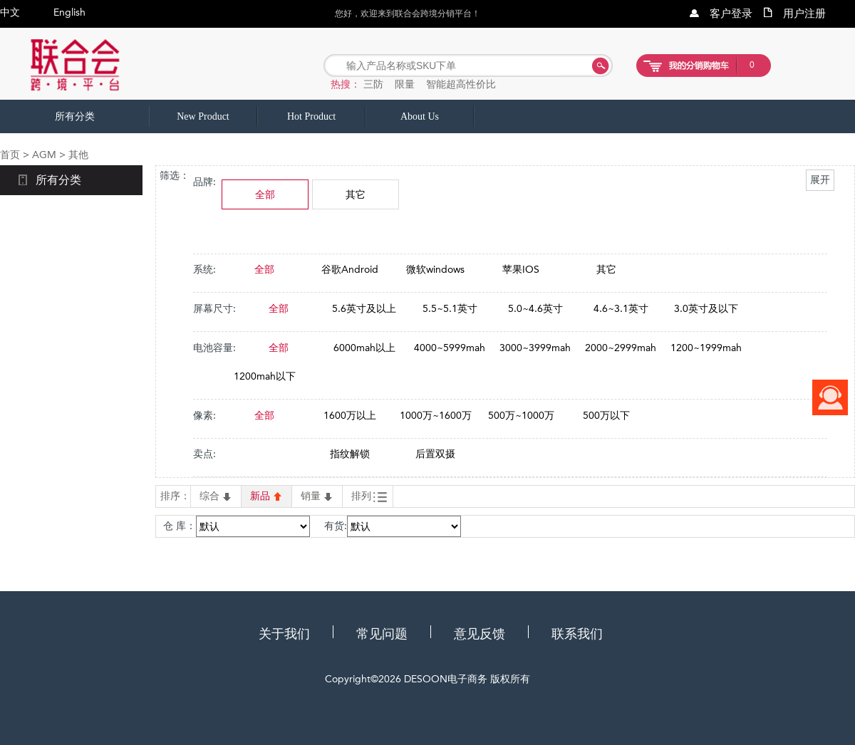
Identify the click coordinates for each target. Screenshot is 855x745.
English (69, 12)
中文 (10, 12)
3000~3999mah (535, 347)
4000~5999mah (449, 347)
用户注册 (804, 13)
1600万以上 (349, 415)
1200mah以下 (265, 376)
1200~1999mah (706, 347)
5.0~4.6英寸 (535, 308)
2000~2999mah (620, 347)
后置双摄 (435, 453)
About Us (419, 116)
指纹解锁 (350, 453)
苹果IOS (520, 269)
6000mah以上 (364, 347)
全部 (265, 194)
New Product (203, 116)
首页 (10, 155)
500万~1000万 (521, 415)
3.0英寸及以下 (706, 308)
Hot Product (311, 116)
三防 (373, 84)
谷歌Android (349, 269)
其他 (78, 155)
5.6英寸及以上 (364, 308)
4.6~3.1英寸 (621, 308)
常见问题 (382, 633)
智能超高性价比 (461, 84)
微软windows (435, 269)
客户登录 (731, 13)
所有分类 (75, 116)
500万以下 (606, 415)
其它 (356, 194)
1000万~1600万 (436, 415)
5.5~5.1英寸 (450, 308)
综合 (216, 496)
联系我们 (577, 633)
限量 (405, 84)
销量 (317, 496)
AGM (44, 155)
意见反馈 (479, 633)
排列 (369, 496)
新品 (266, 496)
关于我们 (284, 633)
